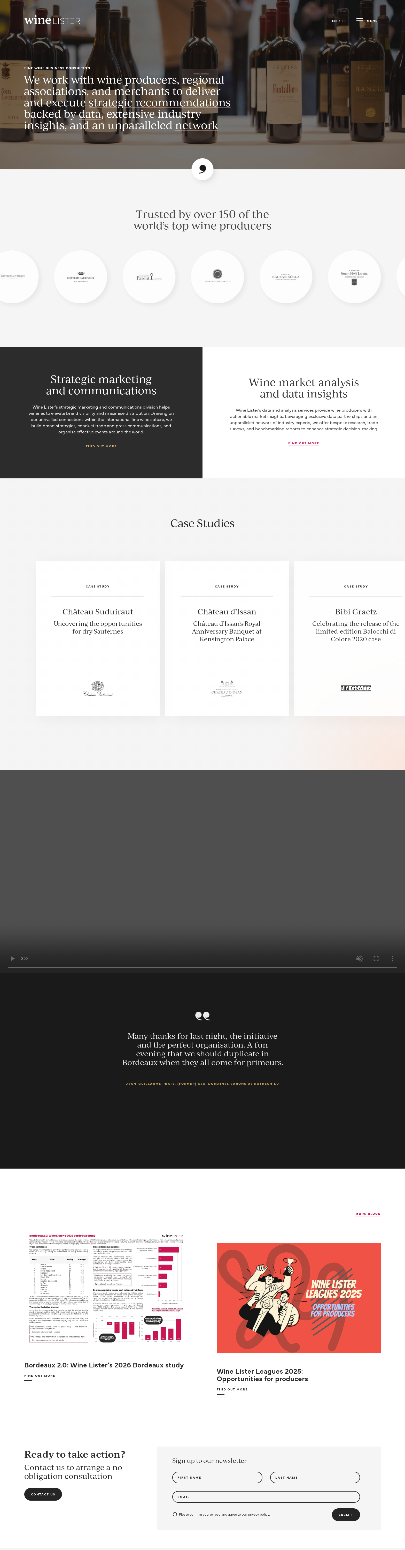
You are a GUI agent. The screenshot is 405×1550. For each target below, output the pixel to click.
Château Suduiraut (98, 611)
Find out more (101, 446)
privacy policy (258, 1514)
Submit (346, 1515)
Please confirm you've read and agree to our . (221, 1514)
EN (334, 21)
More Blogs (367, 1214)
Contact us (43, 1494)
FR (344, 21)
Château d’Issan (227, 611)
